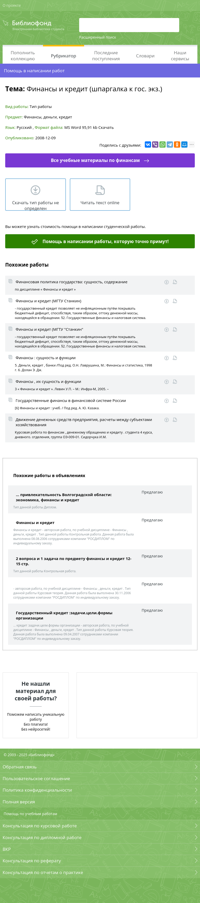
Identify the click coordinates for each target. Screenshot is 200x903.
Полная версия (19, 802)
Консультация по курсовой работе (40, 826)
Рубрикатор (63, 56)
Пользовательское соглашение (36, 778)
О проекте (12, 5)
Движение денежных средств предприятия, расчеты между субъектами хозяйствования (84, 422)
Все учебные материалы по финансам (95, 160)
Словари (145, 56)
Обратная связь (20, 767)
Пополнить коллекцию (23, 56)
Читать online (175, 282)
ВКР (7, 849)
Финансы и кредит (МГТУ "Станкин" (49, 329)
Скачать (106, 127)
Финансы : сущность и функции (46, 357)
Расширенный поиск (97, 37)
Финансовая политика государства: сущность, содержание (71, 281)
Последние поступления (106, 56)
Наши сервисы (180, 56)
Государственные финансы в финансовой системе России (71, 400)
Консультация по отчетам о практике (43, 872)
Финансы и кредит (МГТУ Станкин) (48, 300)
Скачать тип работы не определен (35, 205)
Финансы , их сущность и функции (48, 381)
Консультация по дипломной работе (42, 837)
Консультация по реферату (32, 861)
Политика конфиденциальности (37, 790)
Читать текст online (99, 203)
